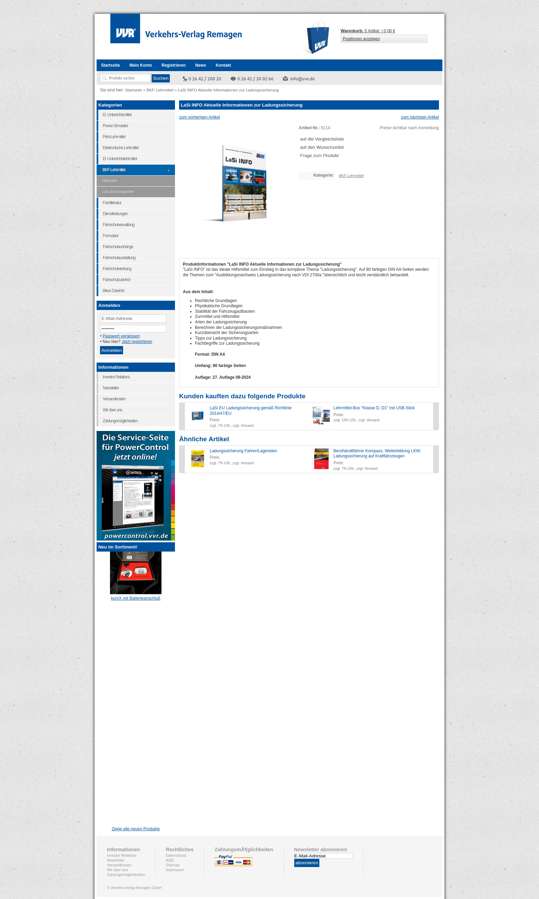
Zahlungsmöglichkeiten (126, 875)
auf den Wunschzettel (322, 147)
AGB (170, 860)
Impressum (175, 870)
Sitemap (172, 865)
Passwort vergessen (121, 336)
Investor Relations (121, 855)
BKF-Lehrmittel (159, 90)
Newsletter (115, 860)
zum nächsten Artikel (420, 117)
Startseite (133, 90)
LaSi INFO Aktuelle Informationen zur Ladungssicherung (228, 90)
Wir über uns (117, 870)
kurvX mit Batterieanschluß (135, 596)
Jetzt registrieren (137, 341)
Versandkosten (119, 865)
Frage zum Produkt (319, 155)
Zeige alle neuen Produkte (136, 828)
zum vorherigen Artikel (199, 117)
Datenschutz (176, 855)
